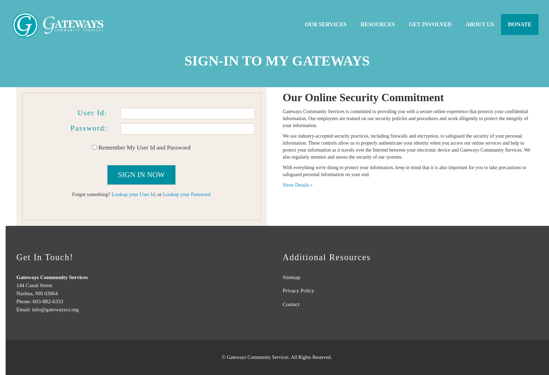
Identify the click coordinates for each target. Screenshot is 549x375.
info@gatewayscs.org (55, 309)
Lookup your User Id (133, 194)
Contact (291, 304)
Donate (519, 24)
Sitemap (291, 277)
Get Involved (430, 24)
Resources (378, 24)
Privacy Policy (298, 290)
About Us (480, 24)
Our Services (326, 24)
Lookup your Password (186, 194)
